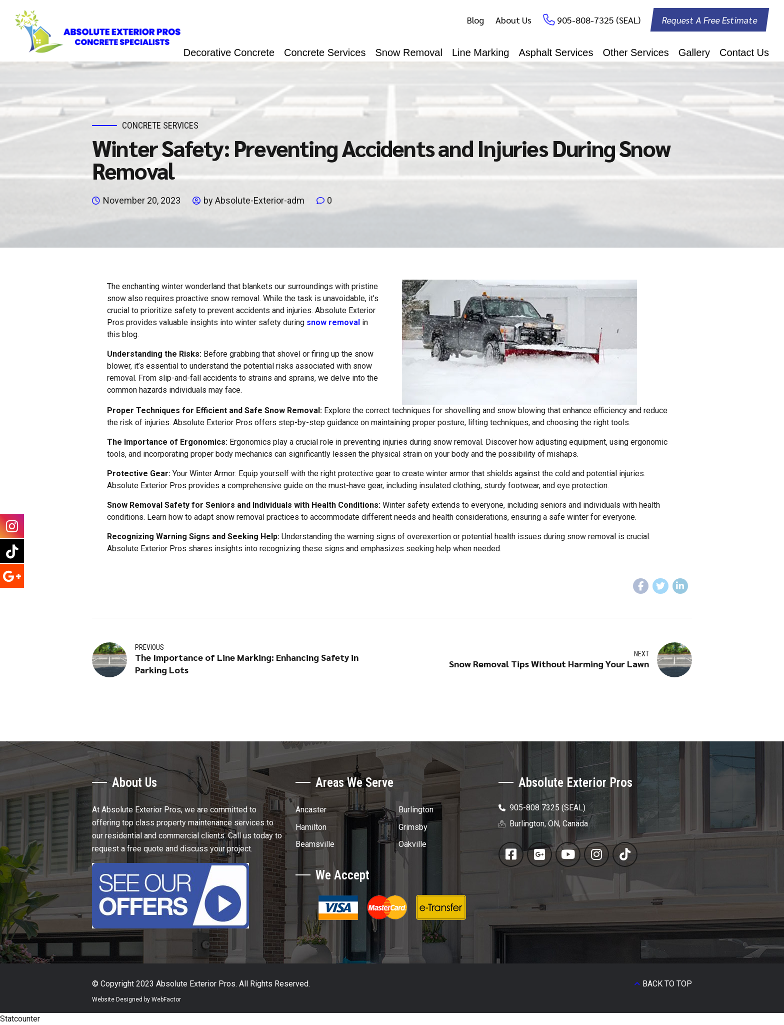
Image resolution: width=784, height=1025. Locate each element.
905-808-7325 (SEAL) (598, 20)
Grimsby (413, 827)
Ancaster (311, 809)
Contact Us (744, 52)
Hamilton (311, 827)
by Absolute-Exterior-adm (254, 200)
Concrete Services (325, 52)
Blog (475, 20)
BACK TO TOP (667, 983)
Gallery (694, 52)
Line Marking (481, 52)
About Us (514, 20)
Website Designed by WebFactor (136, 999)
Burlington (416, 809)
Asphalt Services (555, 52)
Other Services (635, 52)
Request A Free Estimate (709, 20)
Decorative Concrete (229, 52)
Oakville (412, 844)
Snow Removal (408, 52)
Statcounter (20, 1018)
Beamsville (315, 844)
